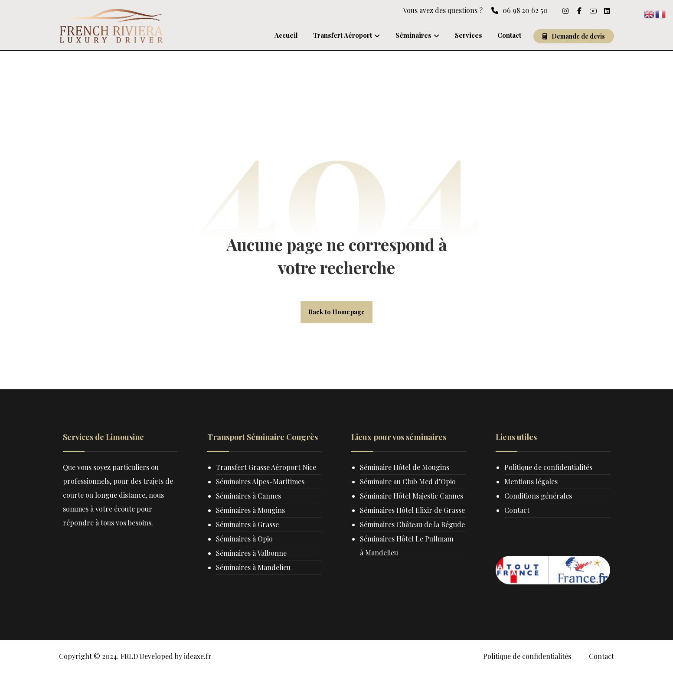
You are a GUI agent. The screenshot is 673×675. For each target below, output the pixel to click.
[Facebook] (579, 11)
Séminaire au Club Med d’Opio (409, 483)
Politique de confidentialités (549, 468)
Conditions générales (538, 497)
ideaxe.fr (198, 659)
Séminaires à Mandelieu (253, 569)
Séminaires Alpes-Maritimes (260, 483)
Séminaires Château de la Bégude (397, 546)
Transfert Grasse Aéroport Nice (266, 468)
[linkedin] (607, 11)
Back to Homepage (336, 313)
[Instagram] (565, 11)
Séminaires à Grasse (247, 526)
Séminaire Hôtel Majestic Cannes (412, 497)
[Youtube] (593, 11)
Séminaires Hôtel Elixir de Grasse (397, 518)
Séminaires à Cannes (248, 497)
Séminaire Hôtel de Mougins (405, 468)
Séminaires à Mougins (250, 511)
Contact (517, 511)
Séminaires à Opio (244, 540)
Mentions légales (531, 483)
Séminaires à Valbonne (251, 554)
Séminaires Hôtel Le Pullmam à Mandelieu (407, 575)
